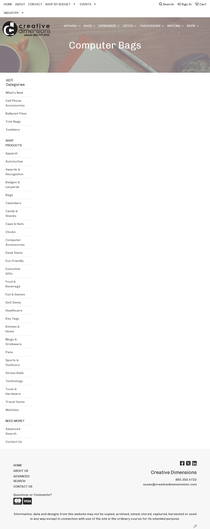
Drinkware (107, 26)
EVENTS (85, 4)
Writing (173, 26)
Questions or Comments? (32, 495)
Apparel (70, 26)
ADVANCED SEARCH (21, 478)
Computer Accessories (15, 242)
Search (166, 4)
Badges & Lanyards (12, 184)
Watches (12, 410)
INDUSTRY (11, 13)
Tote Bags (13, 121)
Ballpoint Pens (16, 113)
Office (128, 26)
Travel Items (15, 402)
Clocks (10, 232)
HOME (8, 4)
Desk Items (14, 253)
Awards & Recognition (14, 172)
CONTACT (35, 4)
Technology (14, 381)
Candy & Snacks (11, 213)
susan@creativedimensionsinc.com (170, 484)
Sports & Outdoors (12, 362)
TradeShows (150, 26)
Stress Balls (14, 373)
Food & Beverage (12, 284)
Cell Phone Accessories (15, 103)
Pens (9, 352)
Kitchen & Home (12, 329)
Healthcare (13, 310)
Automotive (14, 161)
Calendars (13, 203)
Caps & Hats (14, 224)
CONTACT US (22, 486)
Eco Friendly (14, 261)
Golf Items (13, 302)
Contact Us (13, 442)
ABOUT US (20, 471)
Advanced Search (12, 431)
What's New (14, 92)
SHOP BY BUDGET (58, 4)
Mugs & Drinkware (13, 341)
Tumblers (12, 129)
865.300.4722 (186, 479)
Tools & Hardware (13, 391)
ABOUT (20, 4)
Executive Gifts (12, 271)
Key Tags (12, 318)
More (191, 26)
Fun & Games (15, 294)
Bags (88, 26)
